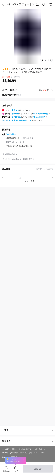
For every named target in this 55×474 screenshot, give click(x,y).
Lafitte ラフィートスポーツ (22, 4)
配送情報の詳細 (9, 154)
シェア (15, 471)
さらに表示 (29, 181)
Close (23, 459)
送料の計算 (27, 138)
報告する (27, 441)
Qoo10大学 (14, 453)
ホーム (43, 453)
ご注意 (27, 430)
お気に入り (6, 471)
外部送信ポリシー (40, 449)
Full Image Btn (49, 59)
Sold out (38, 470)
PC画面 (5, 453)
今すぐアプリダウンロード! (29, 453)
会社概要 (5, 449)
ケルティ (6, 69)
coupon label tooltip (19, 94)
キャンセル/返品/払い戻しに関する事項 (18, 159)
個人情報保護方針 (25, 449)
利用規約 (14, 449)
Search (43, 4)
